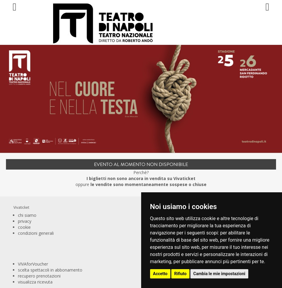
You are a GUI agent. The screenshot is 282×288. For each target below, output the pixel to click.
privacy (24, 221)
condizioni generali (36, 233)
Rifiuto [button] (180, 273)
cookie (24, 227)
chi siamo (27, 215)
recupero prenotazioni (39, 276)
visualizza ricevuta (35, 282)
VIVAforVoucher (33, 264)
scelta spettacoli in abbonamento (50, 270)
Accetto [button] (160, 273)
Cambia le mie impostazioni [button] (219, 273)
